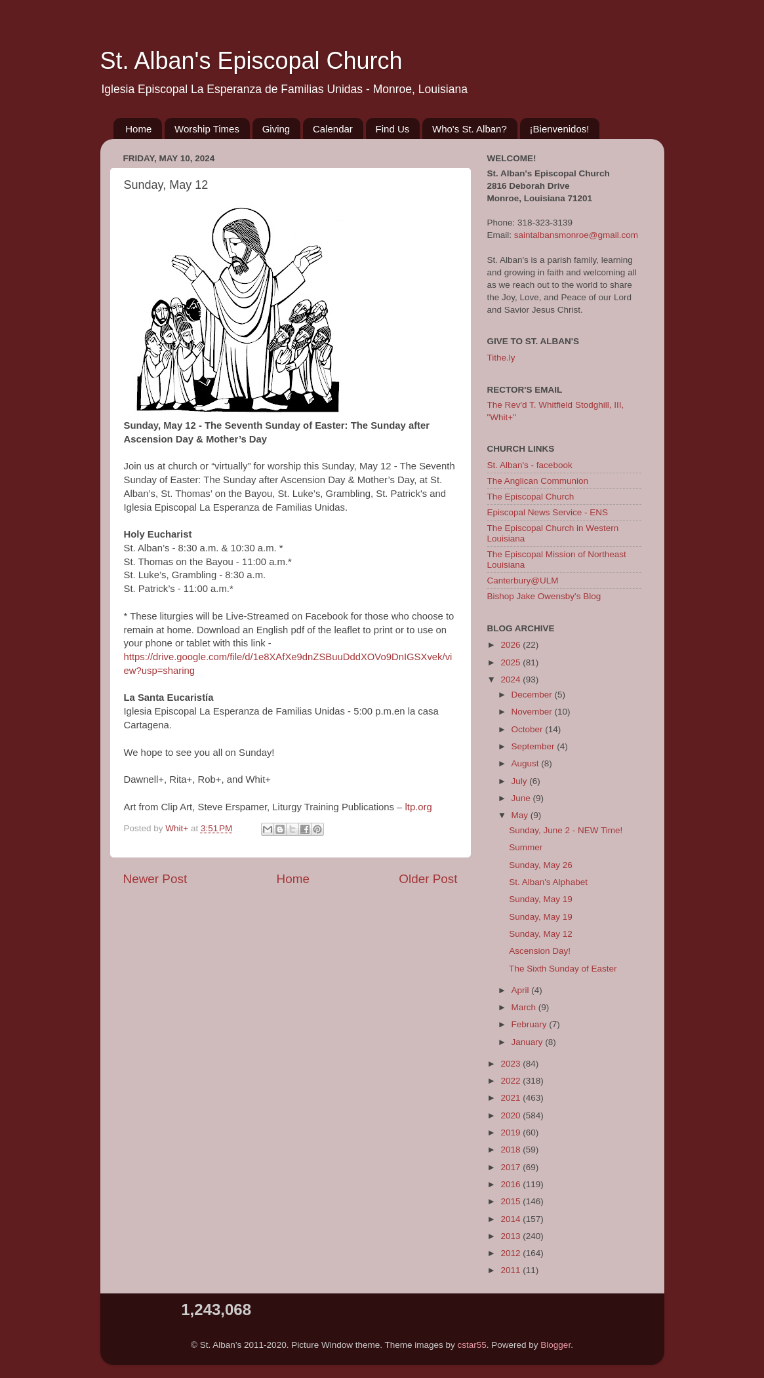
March (525, 1007)
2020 (511, 1115)
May (521, 815)
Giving (276, 128)
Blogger (555, 1345)
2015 (511, 1201)
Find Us (393, 128)
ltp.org (418, 807)
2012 (511, 1253)
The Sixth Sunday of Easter (562, 969)
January (529, 1042)
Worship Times (206, 128)
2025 (511, 662)
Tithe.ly (501, 358)
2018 (511, 1149)
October (529, 729)
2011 (511, 1270)
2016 (511, 1184)
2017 (511, 1167)
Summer (525, 847)
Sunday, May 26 (541, 865)
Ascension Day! (540, 951)
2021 (511, 1098)
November (533, 712)
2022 (511, 1081)
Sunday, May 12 (541, 934)
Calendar (333, 128)
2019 (511, 1132)
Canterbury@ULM (523, 580)
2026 (511, 645)
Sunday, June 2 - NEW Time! (565, 830)
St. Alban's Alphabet (548, 882)
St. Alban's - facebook (530, 465)
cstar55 (472, 1345)
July (521, 781)
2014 (511, 1219)
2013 (511, 1236)
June (522, 798)
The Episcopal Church (530, 497)
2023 (511, 1064)
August (527, 763)
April (522, 990)
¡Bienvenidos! (560, 128)
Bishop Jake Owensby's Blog (544, 596)
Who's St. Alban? (469, 128)
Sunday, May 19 (541, 899)
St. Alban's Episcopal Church (251, 60)
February (531, 1024)
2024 (511, 679)
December (533, 694)
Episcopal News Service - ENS (548, 512)
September (534, 746)
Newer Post (155, 879)
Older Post (428, 879)
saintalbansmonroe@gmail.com (576, 235)
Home (138, 128)
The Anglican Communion (538, 481)
